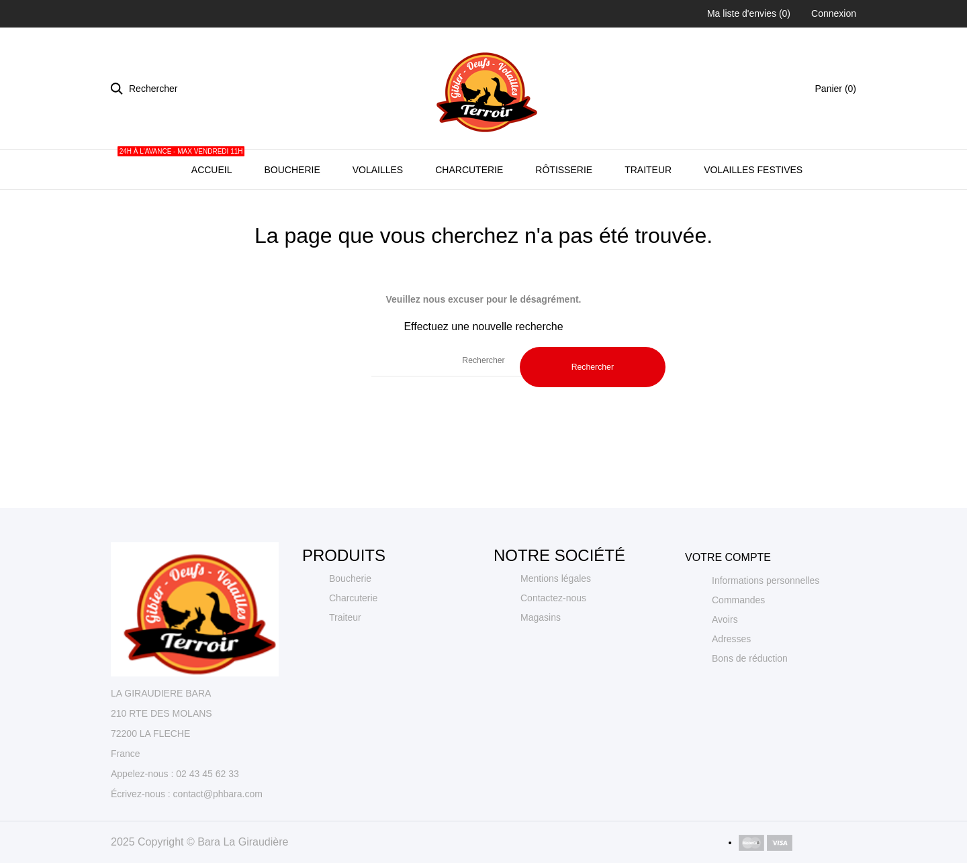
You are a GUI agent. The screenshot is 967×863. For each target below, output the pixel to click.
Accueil (210, 207)
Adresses (731, 683)
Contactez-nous (553, 643)
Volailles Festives (753, 214)
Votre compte (728, 602)
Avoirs (725, 664)
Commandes (738, 645)
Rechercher (592, 412)
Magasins (540, 662)
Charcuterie (469, 214)
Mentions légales (555, 623)
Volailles (378, 214)
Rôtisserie (563, 214)
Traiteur (648, 214)
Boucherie (292, 214)
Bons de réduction (750, 703)
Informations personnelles (765, 625)
